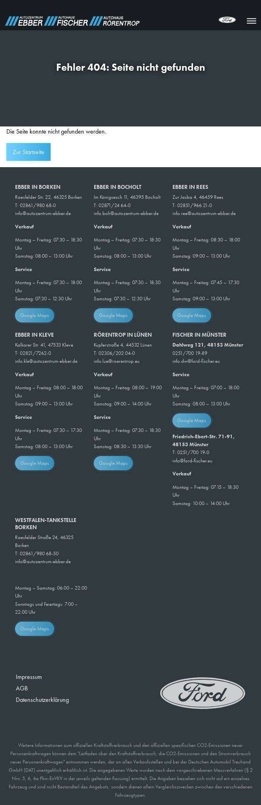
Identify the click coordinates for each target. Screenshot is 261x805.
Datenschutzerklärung (42, 700)
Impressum (29, 677)
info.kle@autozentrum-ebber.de (46, 361)
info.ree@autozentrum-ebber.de (204, 213)
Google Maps (34, 315)
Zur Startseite (28, 152)
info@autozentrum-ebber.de (43, 213)
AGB (22, 688)
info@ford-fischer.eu (192, 460)
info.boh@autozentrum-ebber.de (126, 213)
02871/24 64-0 (114, 205)
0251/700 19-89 (189, 353)
